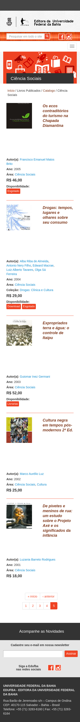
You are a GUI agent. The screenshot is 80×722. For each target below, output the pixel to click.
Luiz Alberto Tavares (19, 269)
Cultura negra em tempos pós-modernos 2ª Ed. (58, 425)
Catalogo (49, 90)
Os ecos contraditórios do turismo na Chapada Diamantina (55, 116)
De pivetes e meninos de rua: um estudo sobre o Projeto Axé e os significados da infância (57, 521)
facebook (61, 37)
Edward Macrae (43, 265)
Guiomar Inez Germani (35, 376)
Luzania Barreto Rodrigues (37, 559)
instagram (69, 37)
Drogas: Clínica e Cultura (36, 290)
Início (11, 90)
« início (32, 596)
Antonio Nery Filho (18, 265)
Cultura (42, 484)
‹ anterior (49, 596)
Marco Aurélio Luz (32, 474)
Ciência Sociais (25, 174)
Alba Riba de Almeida (34, 261)
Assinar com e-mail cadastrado (71, 653)
